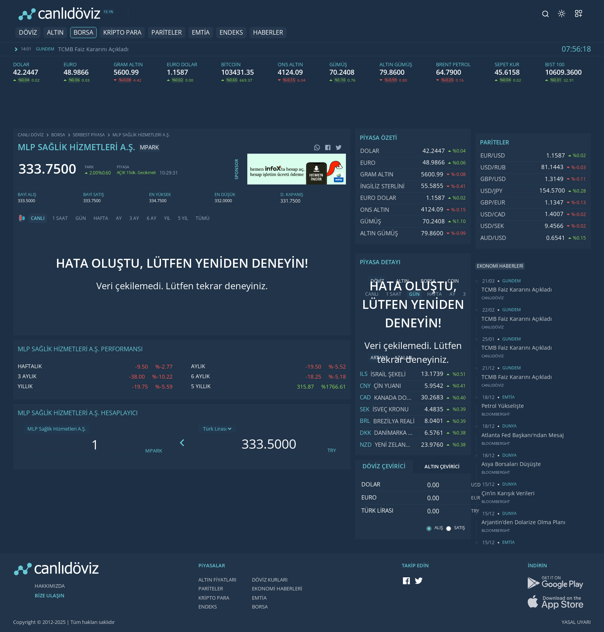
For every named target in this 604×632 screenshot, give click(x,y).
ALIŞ (439, 527)
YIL (167, 218)
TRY (331, 450)
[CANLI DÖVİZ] (59, 13)
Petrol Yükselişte (503, 406)
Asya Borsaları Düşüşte (511, 464)
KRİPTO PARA (122, 32)
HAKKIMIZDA (50, 586)
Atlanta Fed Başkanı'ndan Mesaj (523, 435)
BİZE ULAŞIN (49, 595)
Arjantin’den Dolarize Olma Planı (523, 522)
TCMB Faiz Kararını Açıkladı (93, 49)
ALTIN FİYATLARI (217, 580)
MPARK (153, 451)
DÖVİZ (28, 32)
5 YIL (183, 218)
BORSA (83, 32)
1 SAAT (60, 218)
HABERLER (268, 32)
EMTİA (201, 32)
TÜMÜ (203, 218)
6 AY (151, 218)
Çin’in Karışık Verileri (508, 493)
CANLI (38, 218)
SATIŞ (459, 527)
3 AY (134, 218)
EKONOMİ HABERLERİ (277, 589)
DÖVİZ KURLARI (270, 580)
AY (119, 218)
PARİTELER (166, 32)
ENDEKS (231, 32)
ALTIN (55, 32)
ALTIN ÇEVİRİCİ (442, 466)
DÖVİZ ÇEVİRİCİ (384, 466)
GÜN (81, 218)
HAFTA (101, 218)
